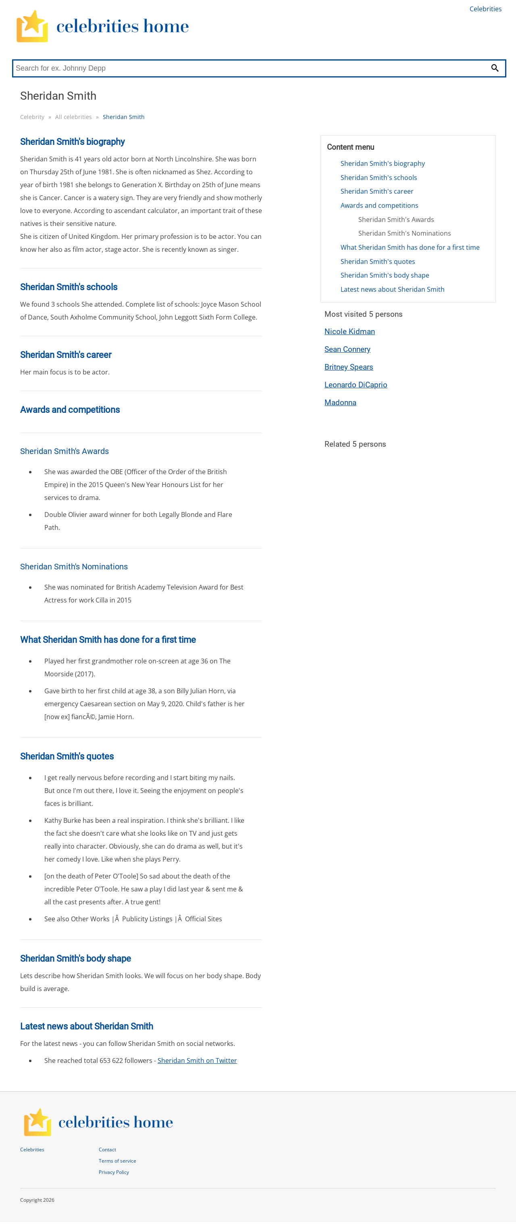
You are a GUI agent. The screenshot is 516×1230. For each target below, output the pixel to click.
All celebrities (73, 117)
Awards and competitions (379, 205)
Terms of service (117, 1160)
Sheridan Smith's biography (383, 163)
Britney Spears (349, 367)
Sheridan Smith (124, 117)
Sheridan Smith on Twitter (197, 1060)
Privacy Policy (114, 1172)
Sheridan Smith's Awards (396, 219)
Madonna (340, 402)
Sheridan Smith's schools (379, 177)
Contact (107, 1149)
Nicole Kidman (350, 331)
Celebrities (486, 8)
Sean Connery (347, 349)
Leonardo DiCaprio (356, 384)
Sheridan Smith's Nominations (404, 233)
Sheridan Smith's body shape (385, 275)
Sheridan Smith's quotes (378, 261)
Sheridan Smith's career (377, 191)
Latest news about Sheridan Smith (393, 289)
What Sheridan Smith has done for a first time (410, 247)
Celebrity (32, 117)
